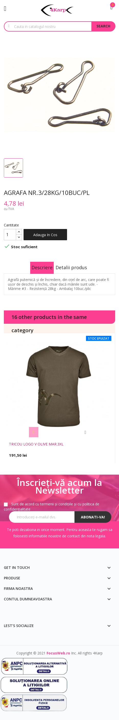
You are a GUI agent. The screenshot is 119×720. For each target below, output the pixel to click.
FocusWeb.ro (58, 653)
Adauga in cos (45, 234)
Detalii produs (71, 267)
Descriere (41, 267)
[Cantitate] (10, 234)
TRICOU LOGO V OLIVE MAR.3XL (36, 444)
